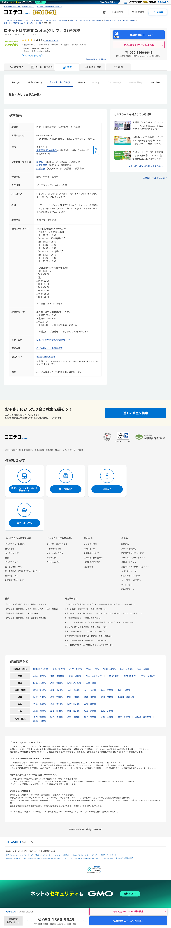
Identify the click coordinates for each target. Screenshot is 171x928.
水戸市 (42, 676)
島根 (52, 710)
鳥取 (35, 710)
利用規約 (125, 544)
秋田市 (112, 669)
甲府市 (110, 690)
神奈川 (144, 675)
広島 (86, 710)
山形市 (129, 669)
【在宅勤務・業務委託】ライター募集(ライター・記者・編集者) (31, 608)
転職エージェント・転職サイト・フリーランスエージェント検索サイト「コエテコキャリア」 (104, 613)
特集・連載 (9, 548)
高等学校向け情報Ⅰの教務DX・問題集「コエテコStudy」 (89, 635)
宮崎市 (127, 716)
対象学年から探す (54, 548)
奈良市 (110, 697)
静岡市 (59, 683)
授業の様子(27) (35, 82)
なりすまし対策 (107, 858)
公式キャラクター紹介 (130, 575)
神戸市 (93, 697)
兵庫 (86, 696)
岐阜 (35, 682)
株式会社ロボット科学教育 (49, 348)
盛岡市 (78, 669)
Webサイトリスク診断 (80, 855)
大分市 (110, 716)
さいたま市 (97, 676)
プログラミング (11, 562)
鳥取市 (42, 711)
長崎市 (76, 716)
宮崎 (120, 716)
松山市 (76, 704)
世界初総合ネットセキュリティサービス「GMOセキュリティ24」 (29, 855)
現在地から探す (53, 562)
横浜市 (152, 676)
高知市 (93, 704)
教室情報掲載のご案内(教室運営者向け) (19, 6)
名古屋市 (77, 683)
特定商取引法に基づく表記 (132, 553)
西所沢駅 (40, 168)
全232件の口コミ (51, 40)
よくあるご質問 (90, 544)
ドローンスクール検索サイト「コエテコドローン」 (86, 608)
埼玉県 (39, 150)
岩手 (71, 668)
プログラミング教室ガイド (16, 544)
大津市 (42, 697)
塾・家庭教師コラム (13, 566)
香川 (52, 703)
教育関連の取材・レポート (16, 580)
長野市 (127, 690)
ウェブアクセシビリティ (131, 580)
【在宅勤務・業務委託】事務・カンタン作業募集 (25, 617)
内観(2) (81, 82)
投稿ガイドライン (128, 562)
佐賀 (52, 716)
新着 (7, 557)
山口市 (110, 711)
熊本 (86, 716)
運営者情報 (88, 566)
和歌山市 (130, 697)
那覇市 (42, 721)
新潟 (35, 689)
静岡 (52, 682)
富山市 (59, 690)
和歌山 (121, 696)
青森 (54, 668)
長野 (120, 689)
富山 (52, 689)
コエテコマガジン (12, 553)
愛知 (69, 682)
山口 (103, 710)
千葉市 (115, 676)
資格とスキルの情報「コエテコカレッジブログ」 (85, 631)
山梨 (103, 689)
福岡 (35, 716)
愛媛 (69, 703)
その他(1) (155, 82)
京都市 (59, 697)
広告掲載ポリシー (128, 589)
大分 (103, 716)
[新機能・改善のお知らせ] (104, 12)
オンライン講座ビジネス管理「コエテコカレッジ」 (86, 626)
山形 (122, 668)
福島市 (146, 669)
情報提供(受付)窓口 (92, 562)
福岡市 (42, 716)
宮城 (88, 668)
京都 (52, 696)
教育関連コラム (11, 575)
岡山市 (76, 711)
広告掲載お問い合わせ (93, 557)
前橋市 (78, 676)
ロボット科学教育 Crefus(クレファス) (54, 339)
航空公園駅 (41, 165)
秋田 (105, 668)
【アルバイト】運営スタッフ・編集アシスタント (25, 604)
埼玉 (88, 675)
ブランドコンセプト (129, 571)
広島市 (93, 711)
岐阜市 (42, 683)
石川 (69, 689)
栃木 (52, 675)
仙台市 (95, 669)
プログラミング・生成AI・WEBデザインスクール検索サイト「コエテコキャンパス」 (100, 604)
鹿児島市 (147, 716)
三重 (88, 682)
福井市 (93, 690)
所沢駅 (39, 161)
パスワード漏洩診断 (62, 855)
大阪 (69, 696)
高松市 (59, 704)
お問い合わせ (89, 548)
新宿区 (132, 676)
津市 (94, 683)
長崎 (69, 716)
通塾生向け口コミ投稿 (154, 177)
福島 (139, 668)
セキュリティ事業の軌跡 (124, 858)
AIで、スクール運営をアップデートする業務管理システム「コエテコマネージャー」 (100, 622)
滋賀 (35, 696)
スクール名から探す (55, 553)
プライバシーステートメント (133, 557)
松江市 (59, 711)
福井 (86, 689)
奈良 (103, 696)
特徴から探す (52, 557)
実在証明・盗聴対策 (13, 858)
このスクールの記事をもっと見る (144, 165)
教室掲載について (91, 553)
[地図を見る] (96, 150)
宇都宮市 (60, 676)
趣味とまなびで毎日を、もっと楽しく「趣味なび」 (86, 640)
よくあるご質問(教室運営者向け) (49, 6)
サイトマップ (126, 584)
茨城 (35, 675)
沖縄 (35, 720)
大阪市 (76, 697)
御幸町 (53, 150)
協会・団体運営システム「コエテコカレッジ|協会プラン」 (89, 644)
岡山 (69, 710)
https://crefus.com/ (46, 356)
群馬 (71, 675)
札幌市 (44, 669)
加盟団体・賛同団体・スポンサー (135, 566)
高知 (86, 703)
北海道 (36, 668)
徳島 (35, 703)
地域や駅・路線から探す (57, 544)
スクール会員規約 (128, 548)
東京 (126, 675)
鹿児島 (138, 716)
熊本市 (93, 716)
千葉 (109, 675)
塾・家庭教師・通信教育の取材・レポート (22, 571)
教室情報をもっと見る (95, 59)
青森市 (61, 669)
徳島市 (42, 704)
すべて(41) (16, 82)
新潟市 (42, 690)
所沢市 (46, 150)
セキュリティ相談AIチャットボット (103, 855)
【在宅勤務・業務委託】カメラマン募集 (22, 613)
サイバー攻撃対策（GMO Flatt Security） (84, 858)
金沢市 (76, 690)
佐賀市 (59, 716)
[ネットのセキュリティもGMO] (24, 2)
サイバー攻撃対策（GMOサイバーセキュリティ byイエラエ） (45, 858)
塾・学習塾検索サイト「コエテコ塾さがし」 (83, 617)
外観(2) (95, 82)
